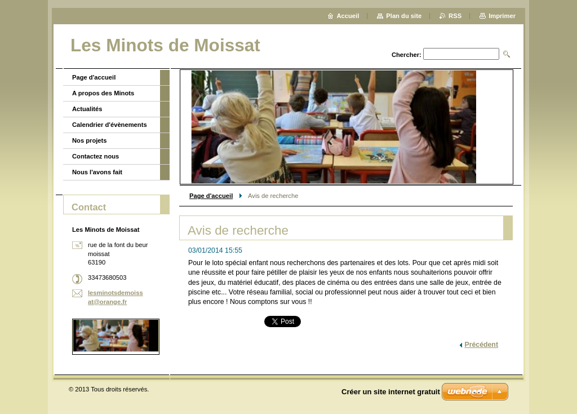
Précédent (481, 345)
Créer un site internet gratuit (390, 391)
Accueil (348, 15)
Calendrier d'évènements (109, 124)
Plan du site (403, 15)
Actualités (87, 108)
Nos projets (89, 140)
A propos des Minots (103, 93)
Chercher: (406, 54)
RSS (455, 15)
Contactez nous (95, 156)
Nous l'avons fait (97, 172)
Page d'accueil (211, 195)
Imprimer (502, 15)
